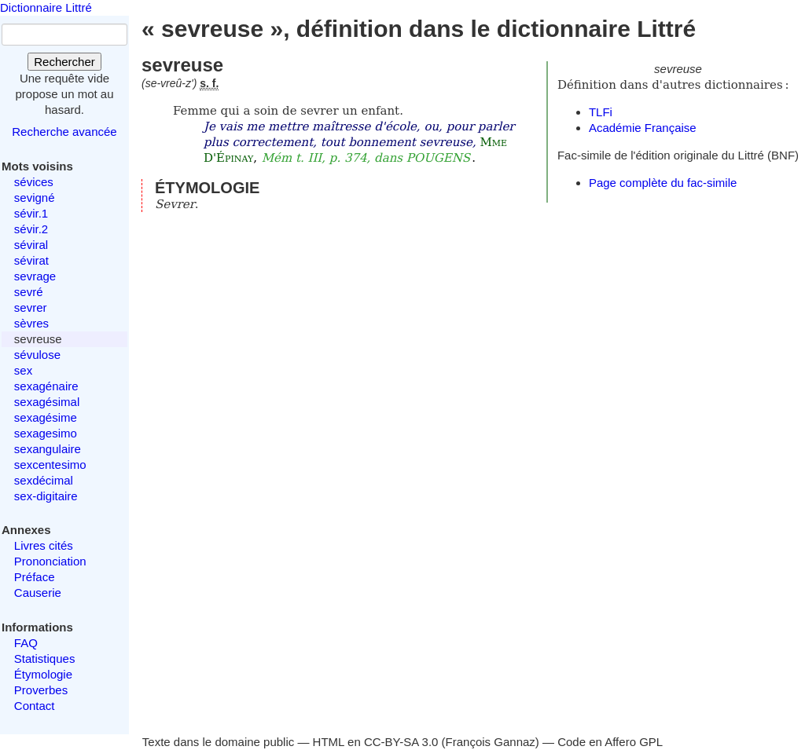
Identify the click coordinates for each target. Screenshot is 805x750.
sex (23, 370)
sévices (33, 181)
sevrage (35, 276)
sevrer (30, 307)
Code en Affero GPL (610, 741)
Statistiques (44, 658)
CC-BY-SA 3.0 (401, 741)
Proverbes (41, 690)
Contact (34, 705)
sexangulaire (47, 448)
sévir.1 (31, 213)
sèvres (31, 323)
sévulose (37, 354)
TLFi (600, 112)
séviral (31, 244)
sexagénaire (46, 386)
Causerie (37, 592)
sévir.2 (31, 229)
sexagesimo (45, 433)
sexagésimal (46, 401)
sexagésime (45, 417)
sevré (28, 291)
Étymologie (43, 674)
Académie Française (643, 127)
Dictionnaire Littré (46, 7)
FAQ (26, 642)
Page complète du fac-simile (663, 182)
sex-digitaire (46, 496)
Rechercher (64, 61)
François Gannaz (490, 741)
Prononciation (50, 561)
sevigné (34, 197)
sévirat (31, 260)
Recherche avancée (64, 131)
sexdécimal (43, 480)
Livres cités (43, 545)
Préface (34, 577)
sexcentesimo (50, 464)
